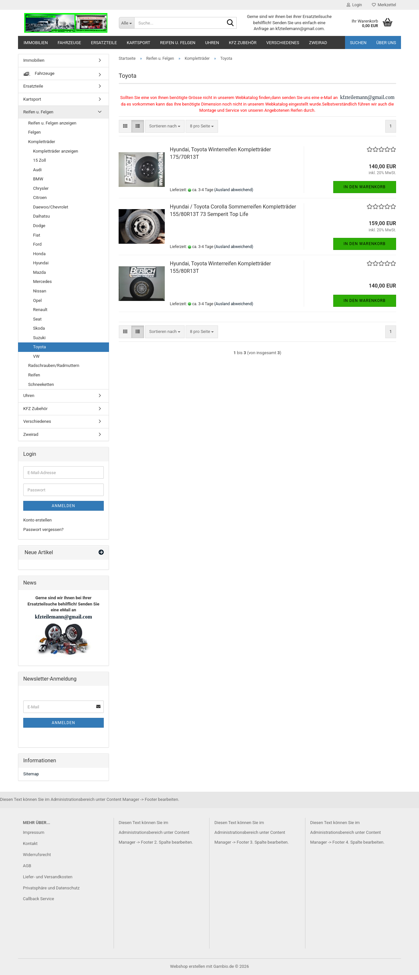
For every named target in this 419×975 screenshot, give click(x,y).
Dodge (39, 225)
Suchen (358, 42)
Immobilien (36, 42)
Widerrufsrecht (37, 854)
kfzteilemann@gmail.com (366, 97)
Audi (37, 169)
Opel (37, 300)
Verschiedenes (282, 42)
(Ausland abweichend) (233, 190)
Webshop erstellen (187, 966)
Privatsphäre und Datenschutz (51, 887)
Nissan (39, 291)
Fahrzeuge (69, 42)
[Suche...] (126, 23)
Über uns (386, 42)
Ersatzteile (104, 42)
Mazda (39, 272)
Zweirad (318, 42)
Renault (40, 309)
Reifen (34, 374)
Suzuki (39, 337)
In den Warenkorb (365, 187)
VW (36, 356)
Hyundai (40, 262)
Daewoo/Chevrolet (50, 207)
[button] (125, 126)
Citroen (40, 197)
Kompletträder (41, 141)
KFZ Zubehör (242, 42)
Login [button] (354, 5)
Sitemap (31, 773)
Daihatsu (41, 216)
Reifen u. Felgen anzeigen (52, 123)
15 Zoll (39, 160)
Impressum (33, 832)
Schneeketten (41, 384)
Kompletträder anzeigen (55, 151)
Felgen (34, 132)
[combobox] (165, 126)
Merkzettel (384, 5)
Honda (39, 253)
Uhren (212, 42)
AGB (27, 865)
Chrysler (40, 188)
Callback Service (38, 898)
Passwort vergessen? (43, 529)
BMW (38, 178)
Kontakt (30, 843)
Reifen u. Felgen (177, 42)
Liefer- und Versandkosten (47, 876)
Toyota (39, 346)
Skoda (39, 328)
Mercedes (42, 281)
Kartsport (138, 42)
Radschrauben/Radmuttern (53, 365)
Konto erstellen (37, 520)
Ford (37, 244)
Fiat (36, 235)
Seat (37, 319)
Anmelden (63, 506)
